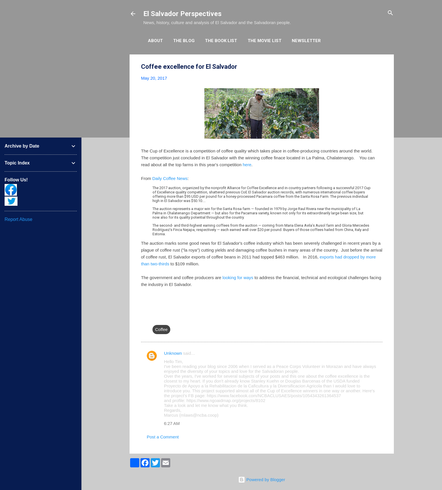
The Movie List (264, 40)
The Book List (221, 40)
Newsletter (306, 40)
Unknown (173, 353)
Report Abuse (18, 219)
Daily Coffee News (169, 178)
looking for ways (237, 277)
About (155, 40)
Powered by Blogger (261, 479)
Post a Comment (163, 436)
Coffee (161, 329)
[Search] (390, 13)
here (247, 164)
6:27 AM (172, 423)
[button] (378, 67)
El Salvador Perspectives (182, 14)
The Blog (184, 40)
